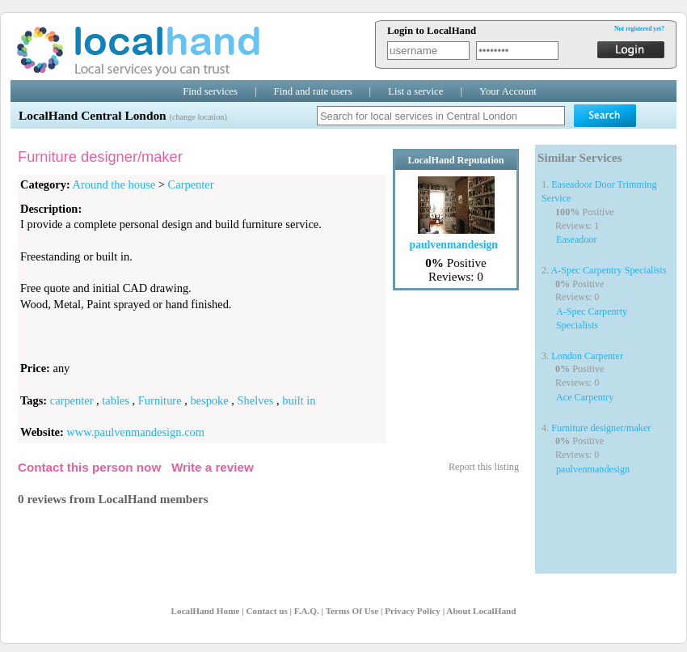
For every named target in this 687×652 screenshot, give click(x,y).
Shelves (256, 400)
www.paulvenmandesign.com (135, 431)
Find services (210, 91)
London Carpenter (587, 356)
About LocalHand (481, 611)
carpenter (72, 400)
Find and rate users (313, 91)
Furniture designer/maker (601, 428)
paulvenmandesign (593, 469)
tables (115, 400)
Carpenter (191, 184)
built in (298, 400)
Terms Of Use (352, 611)
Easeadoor (576, 239)
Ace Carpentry (584, 397)
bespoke (209, 400)
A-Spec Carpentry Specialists (609, 270)
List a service (415, 91)
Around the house (114, 184)
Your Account (508, 91)
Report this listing (484, 466)
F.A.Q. (306, 611)
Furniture (160, 400)
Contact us (266, 611)
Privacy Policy (412, 611)
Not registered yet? (639, 28)
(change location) (197, 116)
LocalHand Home (205, 611)
